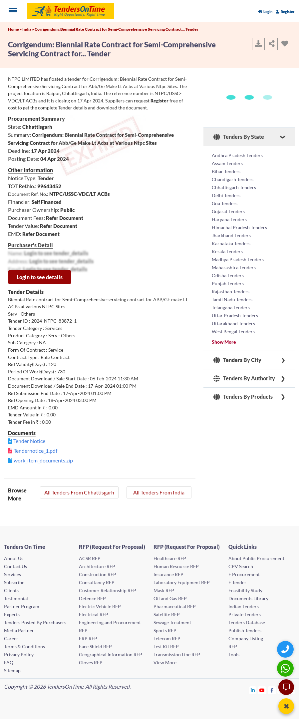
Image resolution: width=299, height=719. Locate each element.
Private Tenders (244, 614)
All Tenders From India (158, 492)
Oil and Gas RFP (170, 598)
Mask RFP (163, 590)
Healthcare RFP (169, 558)
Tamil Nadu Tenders (232, 299)
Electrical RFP (93, 614)
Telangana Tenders (231, 307)
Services (12, 574)
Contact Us (15, 566)
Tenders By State (238, 137)
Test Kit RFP (166, 646)
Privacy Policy (19, 654)
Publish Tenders (244, 630)
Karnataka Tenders (231, 243)
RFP (232, 646)
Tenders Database (246, 622)
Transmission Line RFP (176, 654)
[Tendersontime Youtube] (262, 690)
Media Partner (19, 630)
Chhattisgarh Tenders (234, 187)
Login (265, 11)
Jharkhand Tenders (231, 235)
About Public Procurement (256, 558)
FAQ (8, 662)
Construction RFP (97, 574)
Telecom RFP (166, 638)
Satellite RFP (166, 614)
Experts (12, 614)
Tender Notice (29, 441)
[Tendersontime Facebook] (272, 690)
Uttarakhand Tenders (233, 323)
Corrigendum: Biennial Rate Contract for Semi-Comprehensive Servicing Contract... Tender (116, 29)
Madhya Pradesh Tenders (238, 259)
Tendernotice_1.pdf (35, 450)
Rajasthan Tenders (230, 291)
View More (164, 662)
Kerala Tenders (227, 251)
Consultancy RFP (97, 582)
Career (11, 638)
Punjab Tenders (228, 283)
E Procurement (244, 574)
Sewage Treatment (172, 622)
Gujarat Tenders (228, 211)
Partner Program (21, 606)
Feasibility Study (245, 590)
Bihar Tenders (226, 171)
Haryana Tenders (229, 219)
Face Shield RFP (95, 646)
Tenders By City (237, 360)
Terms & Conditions (24, 646)
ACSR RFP (90, 558)
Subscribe (14, 582)
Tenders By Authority (244, 378)
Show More (224, 342)
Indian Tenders (243, 606)
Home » (15, 29)
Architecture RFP (97, 566)
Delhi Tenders (226, 195)
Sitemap (12, 670)
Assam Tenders (227, 163)
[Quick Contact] (286, 649)
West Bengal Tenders (233, 331)
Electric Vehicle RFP (100, 606)
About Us (13, 558)
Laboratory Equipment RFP (181, 582)
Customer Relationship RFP (107, 590)
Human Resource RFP (176, 566)
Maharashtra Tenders (234, 267)
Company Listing (245, 638)
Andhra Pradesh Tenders (237, 155)
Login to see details (40, 277)
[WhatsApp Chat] (286, 668)
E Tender (237, 582)
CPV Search (240, 566)
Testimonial (16, 598)
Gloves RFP (91, 662)
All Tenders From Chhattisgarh (79, 492)
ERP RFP (88, 638)
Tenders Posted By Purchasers (35, 622)
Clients (11, 590)
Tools (233, 654)
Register (285, 11)
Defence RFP (92, 598)
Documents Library (248, 598)
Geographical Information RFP (110, 654)
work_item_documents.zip (43, 460)
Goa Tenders (224, 203)
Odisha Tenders (228, 275)
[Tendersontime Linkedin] (253, 690)
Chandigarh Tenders (232, 179)
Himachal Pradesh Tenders (239, 227)
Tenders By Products (243, 397)
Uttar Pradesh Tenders (235, 315)
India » (28, 29)
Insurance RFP (168, 574)
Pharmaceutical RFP (174, 606)
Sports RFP (164, 630)
